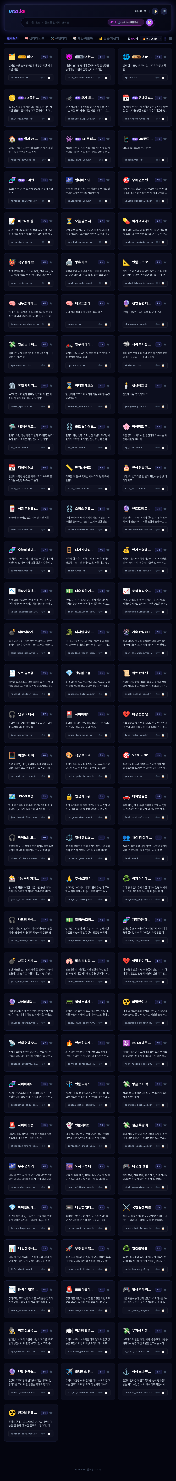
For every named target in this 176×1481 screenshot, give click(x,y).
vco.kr (17, 11)
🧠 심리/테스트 (35, 38)
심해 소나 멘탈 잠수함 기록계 (129, 22)
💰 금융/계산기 (109, 38)
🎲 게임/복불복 (83, 38)
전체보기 (13, 38)
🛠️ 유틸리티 (59, 38)
